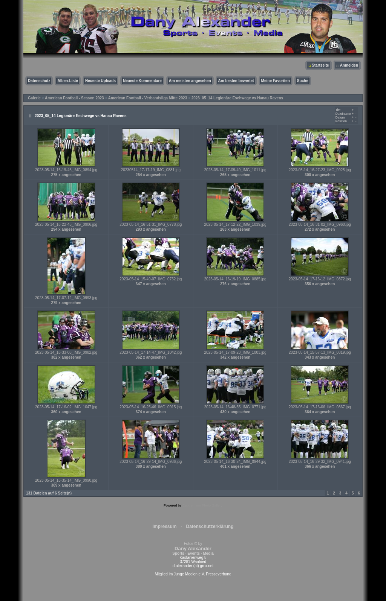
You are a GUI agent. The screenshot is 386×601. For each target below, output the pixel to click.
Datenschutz (39, 81)
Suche (302, 81)
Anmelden (349, 65)
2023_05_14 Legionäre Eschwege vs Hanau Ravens (237, 98)
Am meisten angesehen (190, 81)
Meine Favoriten (275, 81)
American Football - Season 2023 (74, 98)
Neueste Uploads (100, 81)
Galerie (34, 98)
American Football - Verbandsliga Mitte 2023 (147, 98)
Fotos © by (192, 548)
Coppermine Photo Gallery (202, 505)
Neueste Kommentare (142, 81)
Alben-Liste (67, 81)
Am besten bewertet (236, 81)
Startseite (320, 65)
